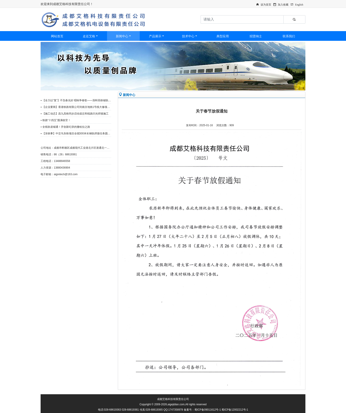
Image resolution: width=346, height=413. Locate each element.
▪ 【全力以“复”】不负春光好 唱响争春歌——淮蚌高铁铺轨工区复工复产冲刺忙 (86, 100)
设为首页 (266, 4)
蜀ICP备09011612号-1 (207, 409)
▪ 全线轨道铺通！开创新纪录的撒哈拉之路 (65, 126)
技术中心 (188, 36)
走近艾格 (89, 36)
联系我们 (289, 36)
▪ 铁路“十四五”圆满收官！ (56, 120)
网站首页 (57, 36)
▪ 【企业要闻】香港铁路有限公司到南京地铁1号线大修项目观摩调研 (80, 107)
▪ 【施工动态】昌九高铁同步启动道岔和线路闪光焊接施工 (75, 113)
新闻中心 (122, 36)
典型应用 (222, 36)
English (299, 4)
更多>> (105, 94)
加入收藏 (283, 4)
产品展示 (155, 36)
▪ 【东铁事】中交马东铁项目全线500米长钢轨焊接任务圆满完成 (78, 133)
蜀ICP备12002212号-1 (235, 409)
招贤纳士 (256, 36)
